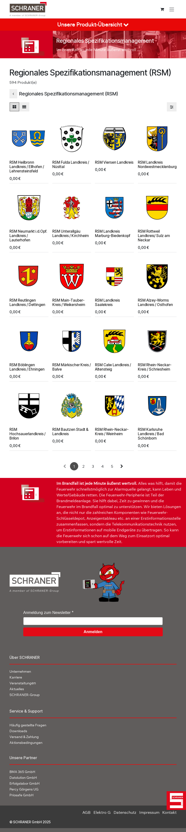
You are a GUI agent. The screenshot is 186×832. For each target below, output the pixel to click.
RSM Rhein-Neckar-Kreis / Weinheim (112, 431)
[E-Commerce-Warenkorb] (162, 9)
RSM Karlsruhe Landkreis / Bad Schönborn (151, 434)
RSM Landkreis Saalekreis (107, 302)
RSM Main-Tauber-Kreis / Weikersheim (68, 302)
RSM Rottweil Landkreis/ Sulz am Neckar (154, 235)
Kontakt (169, 812)
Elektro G (102, 812)
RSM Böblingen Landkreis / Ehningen (27, 367)
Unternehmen (20, 671)
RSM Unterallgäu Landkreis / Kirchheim (70, 233)
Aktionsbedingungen (25, 742)
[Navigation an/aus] (172, 9)
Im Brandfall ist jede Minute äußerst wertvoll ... (98, 49)
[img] (175, 800)
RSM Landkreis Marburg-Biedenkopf (112, 233)
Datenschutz (125, 812)
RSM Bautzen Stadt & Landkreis (70, 431)
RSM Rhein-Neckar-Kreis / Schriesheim (154, 367)
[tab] (93, 24)
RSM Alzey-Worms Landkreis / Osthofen (155, 302)
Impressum (149, 812)
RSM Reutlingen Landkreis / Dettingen (27, 302)
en (22, 682)
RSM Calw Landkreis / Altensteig (113, 367)
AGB (86, 812)
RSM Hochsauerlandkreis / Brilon (27, 434)
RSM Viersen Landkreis (114, 162)
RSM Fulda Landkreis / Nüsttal (70, 164)
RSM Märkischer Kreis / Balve (71, 367)
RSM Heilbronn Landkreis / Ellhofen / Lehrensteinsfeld (26, 166)
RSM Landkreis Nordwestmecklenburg (157, 164)
